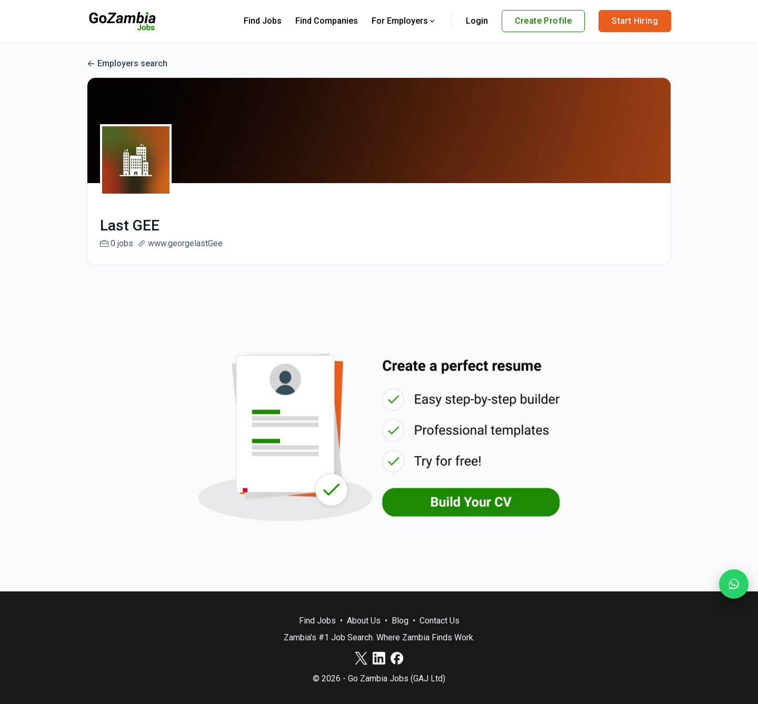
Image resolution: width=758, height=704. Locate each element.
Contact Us (440, 621)
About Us (364, 621)
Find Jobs (263, 21)
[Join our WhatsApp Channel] (734, 584)
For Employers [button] (404, 21)
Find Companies (326, 21)
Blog (400, 621)
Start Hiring (635, 21)
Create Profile (543, 21)
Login (477, 21)
